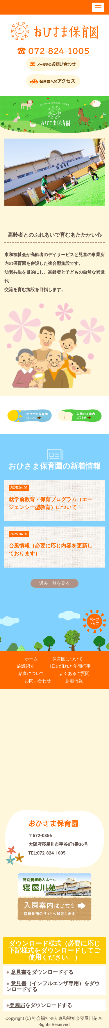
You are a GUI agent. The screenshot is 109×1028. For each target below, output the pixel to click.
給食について (31, 673)
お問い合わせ (38, 680)
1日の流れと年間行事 (69, 666)
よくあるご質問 (74, 673)
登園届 (17, 1005)
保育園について (67, 659)
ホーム (31, 659)
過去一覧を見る (54, 583)
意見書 (18, 972)
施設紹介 (25, 666)
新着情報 (74, 680)
